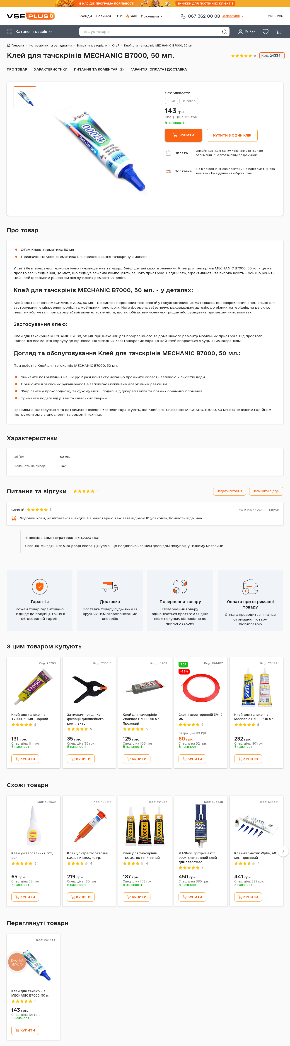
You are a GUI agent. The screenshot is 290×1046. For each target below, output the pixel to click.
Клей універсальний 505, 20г (32, 855)
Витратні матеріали (92, 45)
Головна (17, 45)
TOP (118, 16)
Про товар (17, 69)
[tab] (25, 97)
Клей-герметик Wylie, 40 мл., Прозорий (255, 855)
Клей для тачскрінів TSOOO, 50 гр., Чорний (141, 855)
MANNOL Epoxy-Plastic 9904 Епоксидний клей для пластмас (198, 857)
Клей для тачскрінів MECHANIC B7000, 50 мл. (31, 993)
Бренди (85, 16)
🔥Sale (131, 16)
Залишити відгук (266, 491)
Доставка (183, 171)
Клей (115, 45)
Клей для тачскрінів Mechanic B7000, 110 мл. (254, 717)
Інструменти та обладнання (50, 45)
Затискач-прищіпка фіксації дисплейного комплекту (85, 719)
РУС (280, 16)
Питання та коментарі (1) (99, 69)
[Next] (283, 851)
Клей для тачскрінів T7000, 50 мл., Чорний (29, 717)
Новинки (103, 16)
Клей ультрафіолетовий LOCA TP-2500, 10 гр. (87, 855)
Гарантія (40, 601)
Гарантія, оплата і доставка (158, 69)
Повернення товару (180, 601)
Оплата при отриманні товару (250, 604)
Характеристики (50, 69)
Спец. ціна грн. (181, 117)
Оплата (181, 153)
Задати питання (229, 491)
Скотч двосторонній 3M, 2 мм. (200, 717)
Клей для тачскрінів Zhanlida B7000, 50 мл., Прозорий (142, 719)
